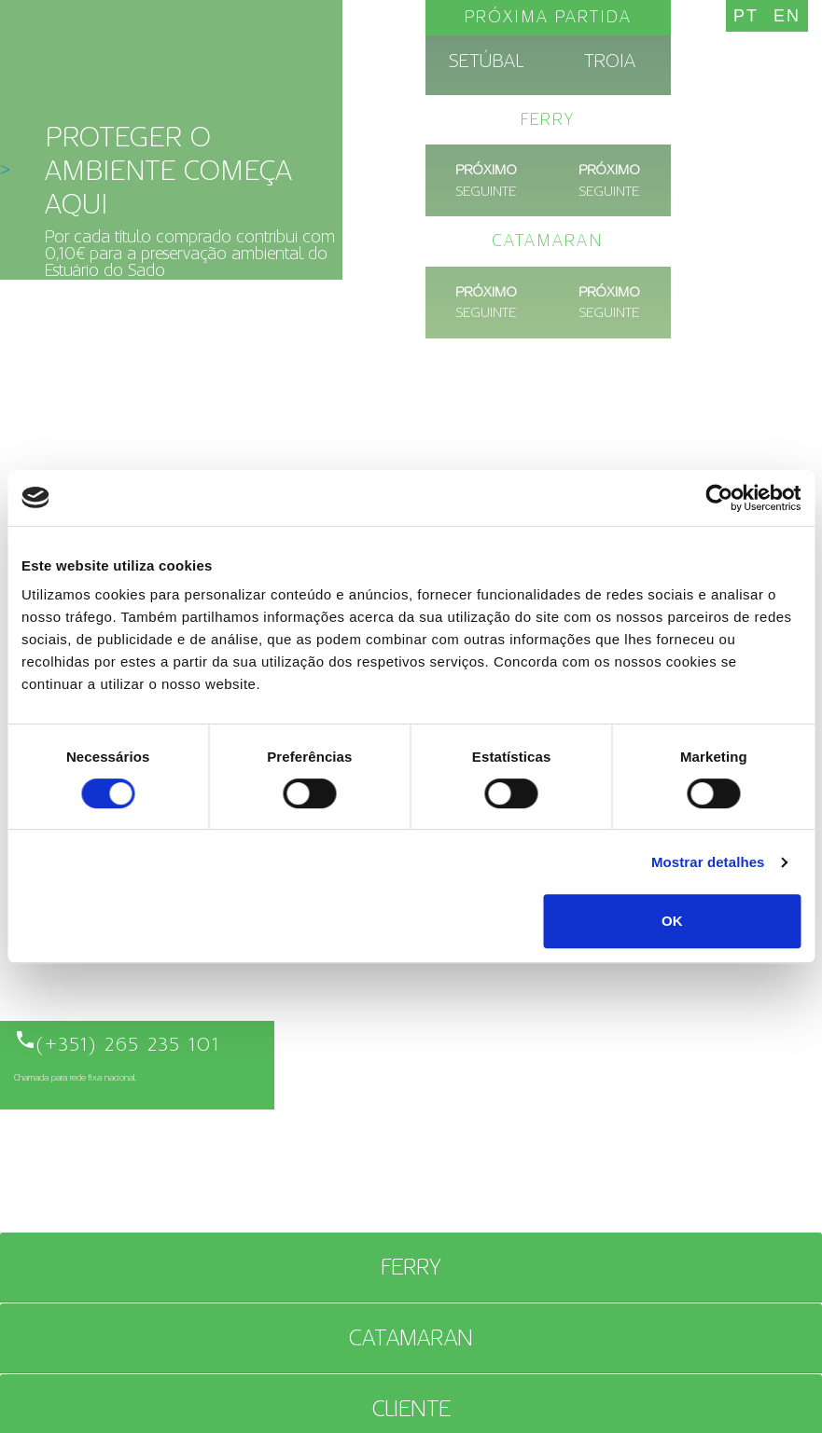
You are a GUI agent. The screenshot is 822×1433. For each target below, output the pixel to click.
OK (672, 921)
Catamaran (411, 1338)
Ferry (411, 1267)
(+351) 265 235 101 (117, 1044)
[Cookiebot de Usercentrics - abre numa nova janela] (719, 498)
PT (746, 16)
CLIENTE (411, 1409)
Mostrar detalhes (708, 862)
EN (787, 16)
